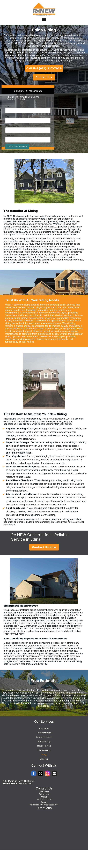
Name (8, 106)
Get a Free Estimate (17, 146)
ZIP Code (9, 135)
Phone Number (12, 126)
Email (7, 116)
